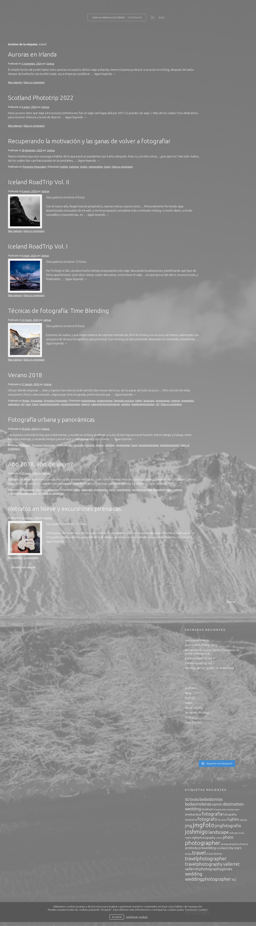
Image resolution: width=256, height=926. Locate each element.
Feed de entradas (196, 826)
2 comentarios (31, 571)
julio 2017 (191, 679)
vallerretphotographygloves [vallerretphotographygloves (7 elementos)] (208, 341)
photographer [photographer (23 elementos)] (202, 315)
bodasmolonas (105, 407)
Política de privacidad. (199, 424)
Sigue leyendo (129, 80)
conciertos (192, 767)
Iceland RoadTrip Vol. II (38, 188)
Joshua (50, 70)
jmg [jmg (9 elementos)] (188, 297)
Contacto (191, 189)
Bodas (26, 407)
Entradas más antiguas (22, 581)
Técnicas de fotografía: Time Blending (58, 316)
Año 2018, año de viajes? (40, 473)
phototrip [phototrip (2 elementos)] (243, 316)
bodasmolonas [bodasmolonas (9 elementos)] (198, 276)
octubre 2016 (193, 714)
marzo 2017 (192, 694)
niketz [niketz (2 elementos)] (219, 310)
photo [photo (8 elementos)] (228, 309)
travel (107, 173)
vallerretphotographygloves (129, 410)
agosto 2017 (193, 674)
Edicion (26, 455)
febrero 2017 (193, 699)
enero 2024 (192, 611)
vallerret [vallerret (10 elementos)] (231, 336)
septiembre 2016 (196, 719)
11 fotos (80, 538)
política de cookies (152, 898)
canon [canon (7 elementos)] (217, 276)
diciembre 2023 (195, 616)
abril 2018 (191, 650)
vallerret (109, 410)
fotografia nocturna (124, 407)
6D (70, 455)
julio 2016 (191, 728)
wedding (149, 410)
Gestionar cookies (137, 916)
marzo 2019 (192, 631)
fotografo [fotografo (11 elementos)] (207, 290)
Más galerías (15, 88)
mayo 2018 (192, 645)
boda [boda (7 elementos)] (194, 271)
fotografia (79, 455)
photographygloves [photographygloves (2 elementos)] (230, 316)
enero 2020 (192, 621)
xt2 (34, 414)
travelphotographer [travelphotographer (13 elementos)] (206, 330)
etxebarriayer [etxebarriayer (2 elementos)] (233, 281)
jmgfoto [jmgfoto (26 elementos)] (204, 297)
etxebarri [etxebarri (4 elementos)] (207, 281)
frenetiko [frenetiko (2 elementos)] (222, 292)
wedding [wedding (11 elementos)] (193, 345)
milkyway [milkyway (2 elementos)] (233, 305)
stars (52, 410)
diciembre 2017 (195, 660)
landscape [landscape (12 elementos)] (218, 303)
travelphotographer (73, 410)
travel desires (123, 503)
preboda (12, 410)
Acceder (190, 821)
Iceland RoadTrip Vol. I (38, 252)
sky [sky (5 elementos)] (230, 320)
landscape (148, 407)
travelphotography (94, 410)
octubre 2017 (193, 670)
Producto (191, 782)
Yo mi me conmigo (197, 184)
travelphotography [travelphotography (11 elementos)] (204, 335)
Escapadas (36, 407)
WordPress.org (195, 836)
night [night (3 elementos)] (188, 309)
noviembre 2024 (195, 606)
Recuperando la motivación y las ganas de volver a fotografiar (89, 147)
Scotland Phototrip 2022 (41, 103)
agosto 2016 (193, 723)
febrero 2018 (193, 655)
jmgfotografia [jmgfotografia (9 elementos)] (228, 297)
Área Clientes (193, 194)
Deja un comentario (34, 88)
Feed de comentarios (199, 831)
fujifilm (138, 407)
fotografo (89, 455)
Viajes (189, 174)
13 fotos (80, 268)
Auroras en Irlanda (32, 60)
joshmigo (74, 173)
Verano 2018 (25, 381)
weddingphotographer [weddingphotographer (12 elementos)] (208, 350)
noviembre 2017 (195, 665)
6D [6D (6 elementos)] (187, 271)
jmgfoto (64, 173)
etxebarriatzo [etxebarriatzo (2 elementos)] (220, 281)
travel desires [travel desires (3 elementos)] (214, 325)
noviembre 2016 (195, 709)
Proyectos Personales (34, 173)
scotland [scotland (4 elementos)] (222, 320)
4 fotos (79, 203)
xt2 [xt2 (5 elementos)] (234, 351)
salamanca (37, 410)
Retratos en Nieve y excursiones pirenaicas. (65, 522)
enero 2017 (192, 704)
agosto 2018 (193, 635)
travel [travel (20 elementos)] (199, 325)
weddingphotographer (19, 414)
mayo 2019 (192, 626)
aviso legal (99, 898)
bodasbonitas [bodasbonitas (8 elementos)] (211, 271)
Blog (188, 165)
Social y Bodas (194, 179)
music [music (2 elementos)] (241, 305)
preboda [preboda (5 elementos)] (191, 320)
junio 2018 (191, 640)
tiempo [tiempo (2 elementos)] (188, 326)
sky (46, 410)
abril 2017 (191, 689)
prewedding (24, 410)
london (83, 173)
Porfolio (190, 170)
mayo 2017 (192, 684)
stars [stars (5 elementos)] (238, 320)
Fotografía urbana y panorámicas (51, 429)
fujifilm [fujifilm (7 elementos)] (233, 291)
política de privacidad (123, 898)
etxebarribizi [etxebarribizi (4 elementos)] (193, 286)
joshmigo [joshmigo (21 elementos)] (196, 303)
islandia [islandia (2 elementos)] (243, 292)
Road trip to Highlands (213, 542)
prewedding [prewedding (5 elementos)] (207, 320)
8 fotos (79, 332)
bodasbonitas (88, 407)
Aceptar (117, 916)
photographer (96, 173)
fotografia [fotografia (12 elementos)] (212, 285)
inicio (188, 419)
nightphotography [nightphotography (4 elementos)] (203, 309)
